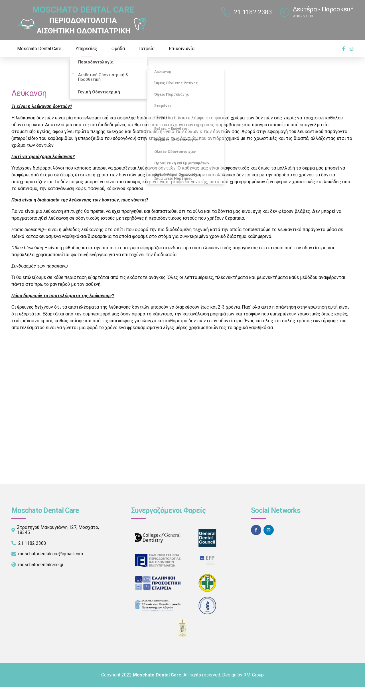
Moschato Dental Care (39, 48)
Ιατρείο (147, 48)
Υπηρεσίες (86, 48)
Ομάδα (118, 48)
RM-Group (254, 675)
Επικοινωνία (181, 48)
